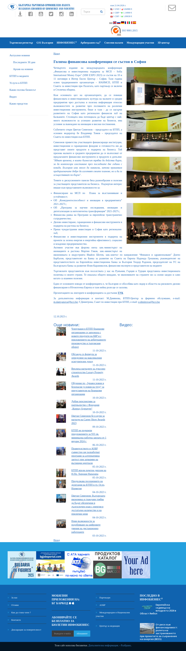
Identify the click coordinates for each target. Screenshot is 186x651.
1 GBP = (121, 12)
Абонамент (82, 633)
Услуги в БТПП (18, 82)
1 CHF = (121, 16)
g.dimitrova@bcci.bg (149, 302)
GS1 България (45, 42)
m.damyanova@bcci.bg (66, 302)
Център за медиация (108, 626)
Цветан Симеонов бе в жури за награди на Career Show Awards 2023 (88, 420)
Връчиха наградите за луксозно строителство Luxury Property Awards (88, 372)
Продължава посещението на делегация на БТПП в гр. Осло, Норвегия (88, 485)
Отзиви (13, 605)
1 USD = (121, 9)
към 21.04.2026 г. (118, 5)
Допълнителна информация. (103, 645)
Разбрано (126, 645)
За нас (12, 597)
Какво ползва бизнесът (22, 89)
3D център (164, 42)
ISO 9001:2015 (124, 30)
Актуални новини (19, 55)
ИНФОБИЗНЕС (67, 42)
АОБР (100, 605)
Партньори (103, 597)
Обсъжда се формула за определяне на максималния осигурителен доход (86, 358)
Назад (57, 53)
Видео (13, 96)
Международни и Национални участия (113, 614)
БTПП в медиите (19, 76)
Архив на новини (23, 69)
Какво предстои (18, 103)
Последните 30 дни (24, 62)
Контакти (14, 620)
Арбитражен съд (90, 42)
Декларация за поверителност (24, 629)
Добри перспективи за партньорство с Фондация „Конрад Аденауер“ (85, 405)
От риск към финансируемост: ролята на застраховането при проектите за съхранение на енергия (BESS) (158, 632)
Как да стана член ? (19, 612)
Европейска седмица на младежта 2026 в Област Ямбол (158, 609)
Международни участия (140, 42)
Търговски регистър (21, 42)
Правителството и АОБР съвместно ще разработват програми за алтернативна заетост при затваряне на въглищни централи (85, 455)
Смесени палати (113, 42)
